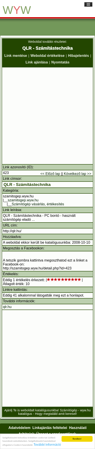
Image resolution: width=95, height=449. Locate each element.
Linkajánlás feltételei (49, 428)
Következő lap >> (77, 174)
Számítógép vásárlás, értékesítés (38, 204)
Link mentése (15, 56)
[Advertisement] (47, 116)
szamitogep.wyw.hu (23, 200)
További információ (47, 445)
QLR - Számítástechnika (27, 184)
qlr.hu (7, 307)
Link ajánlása (36, 62)
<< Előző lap (50, 174)
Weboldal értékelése (48, 56)
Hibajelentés (78, 56)
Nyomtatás (60, 62)
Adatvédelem (19, 428)
